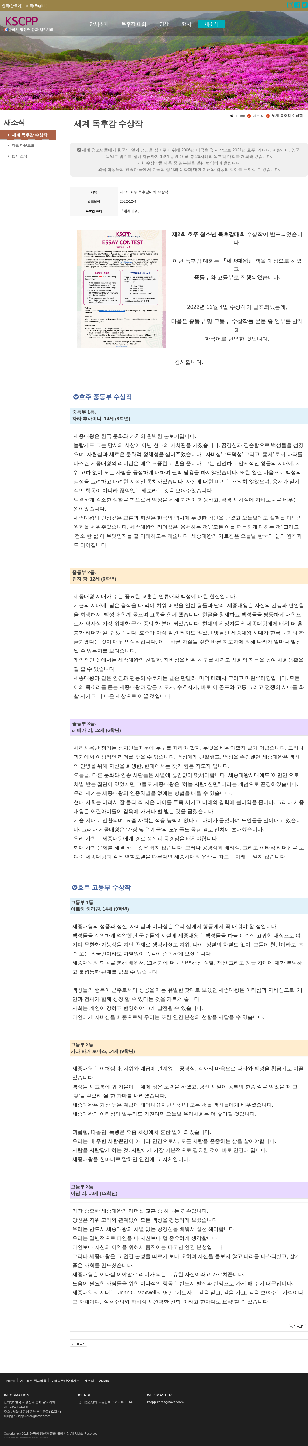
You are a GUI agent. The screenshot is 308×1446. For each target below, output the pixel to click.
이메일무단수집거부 (65, 1381)
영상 (164, 24)
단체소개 (99, 24)
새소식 (211, 24)
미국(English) (36, 6)
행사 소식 (15, 156)
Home (10, 1381)
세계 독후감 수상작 (25, 135)
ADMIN (104, 1381)
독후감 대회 (133, 24)
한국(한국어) (12, 6)
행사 (186, 24)
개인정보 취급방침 (33, 1381)
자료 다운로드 (19, 145)
